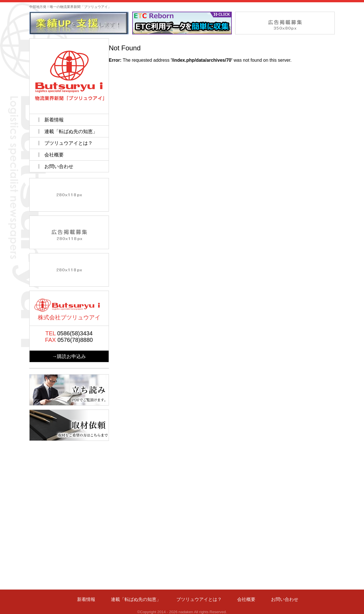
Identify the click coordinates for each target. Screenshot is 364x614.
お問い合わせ (58, 166)
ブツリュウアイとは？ (68, 143)
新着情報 (54, 120)
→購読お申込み (69, 356)
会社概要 (54, 155)
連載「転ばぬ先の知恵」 (71, 131)
